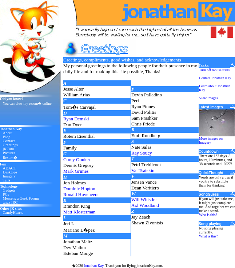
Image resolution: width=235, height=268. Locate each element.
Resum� (10, 158)
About (8, 133)
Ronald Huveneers (80, 194)
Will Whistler (144, 199)
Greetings (10, 145)
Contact (9, 141)
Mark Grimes (76, 171)
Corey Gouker (76, 159)
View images (208, 98)
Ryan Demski (76, 118)
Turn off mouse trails (214, 70)
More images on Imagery (211, 140)
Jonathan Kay (93, 266)
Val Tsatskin (143, 170)
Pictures (9, 153)
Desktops (10, 172)
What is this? (208, 236)
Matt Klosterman (79, 212)
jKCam (8, 149)
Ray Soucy (141, 153)
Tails (7, 180)
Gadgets (9, 190)
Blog (7, 137)
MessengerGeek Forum (21, 198)
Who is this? (208, 215)
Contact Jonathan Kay (215, 78)
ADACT (9, 168)
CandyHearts (13, 213)
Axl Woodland (145, 205)
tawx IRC (10, 202)
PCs (6, 194)
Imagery (9, 176)
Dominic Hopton (79, 188)
